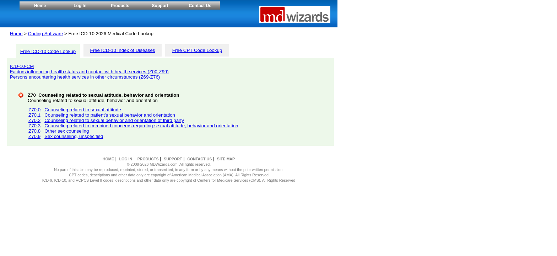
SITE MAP (226, 159)
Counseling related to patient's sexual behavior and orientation (109, 115)
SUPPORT (173, 159)
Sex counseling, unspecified (73, 136)
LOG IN (125, 159)
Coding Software (45, 33)
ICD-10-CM (22, 66)
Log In (80, 5)
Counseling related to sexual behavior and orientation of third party (114, 120)
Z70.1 (34, 115)
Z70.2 (34, 120)
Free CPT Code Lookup (197, 50)
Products (120, 5)
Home (40, 5)
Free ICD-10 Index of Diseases (122, 50)
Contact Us (200, 5)
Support (160, 5)
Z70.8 (34, 131)
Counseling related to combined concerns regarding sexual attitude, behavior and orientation (141, 125)
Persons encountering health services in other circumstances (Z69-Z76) (85, 77)
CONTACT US (199, 159)
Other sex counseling (66, 131)
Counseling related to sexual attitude (82, 109)
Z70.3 (34, 125)
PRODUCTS (148, 159)
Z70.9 (34, 136)
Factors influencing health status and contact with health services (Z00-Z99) (89, 71)
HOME (108, 159)
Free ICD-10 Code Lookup (48, 51)
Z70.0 (34, 109)
